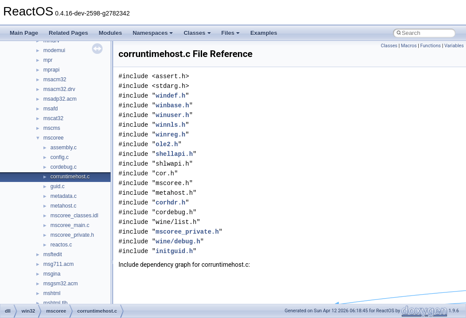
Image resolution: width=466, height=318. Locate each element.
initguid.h (174, 251)
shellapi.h (174, 154)
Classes (196, 33)
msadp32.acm (59, 99)
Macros (409, 46)
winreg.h (170, 134)
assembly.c (63, 147)
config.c (59, 157)
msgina (52, 274)
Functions (430, 46)
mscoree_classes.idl (74, 215)
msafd (50, 109)
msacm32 (54, 79)
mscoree (53, 138)
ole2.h (167, 144)
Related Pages (68, 33)
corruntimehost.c (70, 177)
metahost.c (63, 206)
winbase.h (172, 105)
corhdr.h (170, 202)
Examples (263, 33)
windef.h (170, 95)
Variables (454, 46)
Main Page (24, 33)
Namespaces (153, 33)
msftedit (52, 254)
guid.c (57, 186)
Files (231, 33)
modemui (54, 50)
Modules (110, 33)
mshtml (52, 293)
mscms (51, 128)
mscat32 (53, 118)
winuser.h (172, 115)
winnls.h (170, 125)
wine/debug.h (178, 241)
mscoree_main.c (69, 225)
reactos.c (61, 245)
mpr (48, 60)
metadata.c (63, 196)
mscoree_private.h (72, 235)
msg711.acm (58, 264)
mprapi (51, 70)
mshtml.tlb (55, 303)
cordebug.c (63, 167)
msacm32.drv (59, 89)
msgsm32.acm (60, 283)
